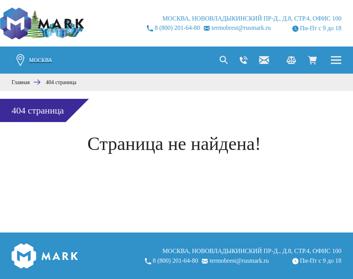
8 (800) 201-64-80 (173, 27)
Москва (40, 60)
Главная (21, 82)
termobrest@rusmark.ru (237, 27)
